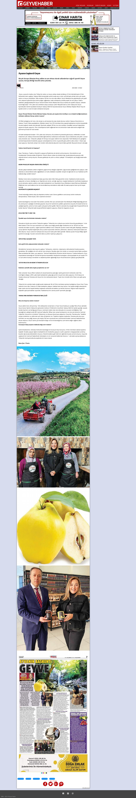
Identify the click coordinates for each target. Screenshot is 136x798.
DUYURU (100, 8)
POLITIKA (35, 8)
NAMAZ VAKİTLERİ (114, 8)
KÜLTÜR (55, 8)
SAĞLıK (67, 8)
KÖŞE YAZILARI (80, 5)
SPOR (73, 8)
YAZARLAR (90, 5)
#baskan (36, 779)
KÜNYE (109, 5)
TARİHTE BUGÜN (100, 5)
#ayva (28, 779)
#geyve (21, 779)
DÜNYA (93, 8)
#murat (44, 779)
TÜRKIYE (87, 8)
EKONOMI (42, 8)
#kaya (52, 779)
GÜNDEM (27, 8)
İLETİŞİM (115, 5)
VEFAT (106, 8)
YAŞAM (61, 8)
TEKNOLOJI (19, 8)
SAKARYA (80, 8)
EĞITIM (48, 8)
